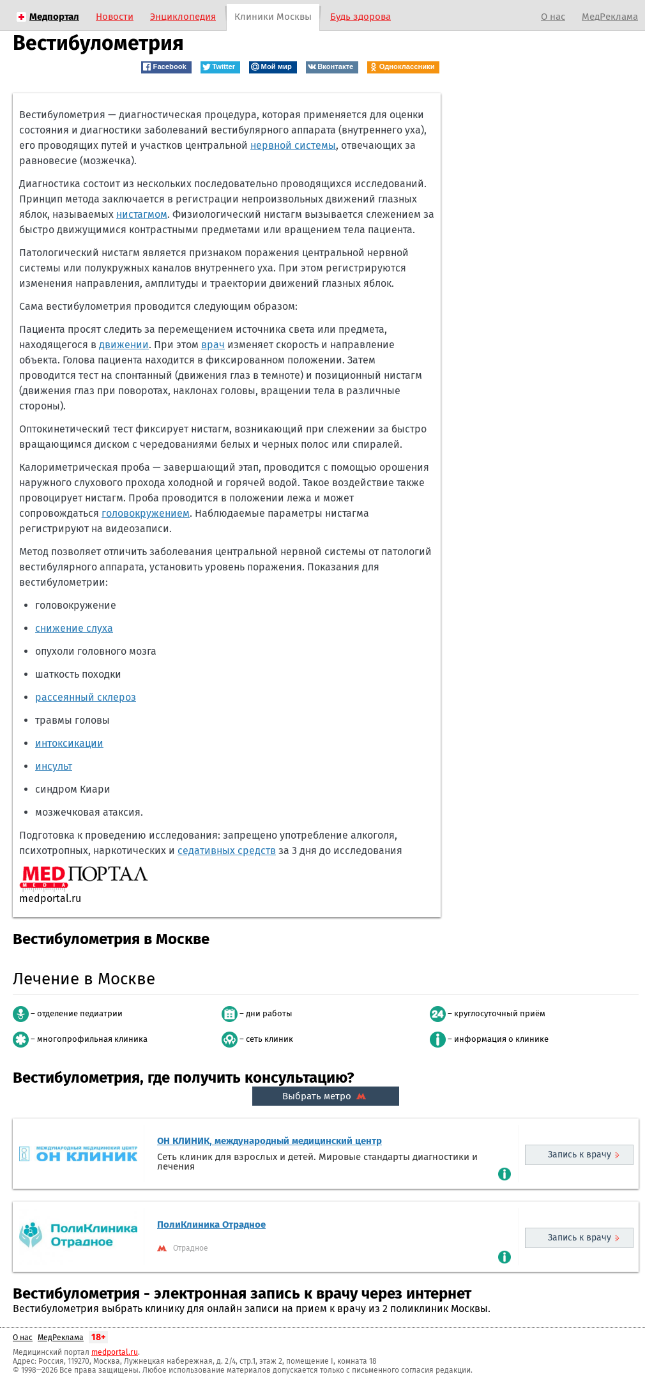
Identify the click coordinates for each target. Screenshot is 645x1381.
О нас (553, 16)
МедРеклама (610, 16)
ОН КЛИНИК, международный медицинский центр (269, 1141)
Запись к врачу (579, 1154)
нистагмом (141, 214)
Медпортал (54, 16)
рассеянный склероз (85, 697)
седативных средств (227, 850)
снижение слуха (74, 628)
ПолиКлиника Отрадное (211, 1224)
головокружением (146, 513)
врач (213, 345)
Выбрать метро (325, 1096)
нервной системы (293, 145)
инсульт (53, 766)
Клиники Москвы (273, 16)
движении (124, 345)
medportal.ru (114, 1352)
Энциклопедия (183, 16)
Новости (114, 16)
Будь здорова (360, 16)
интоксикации (69, 743)
